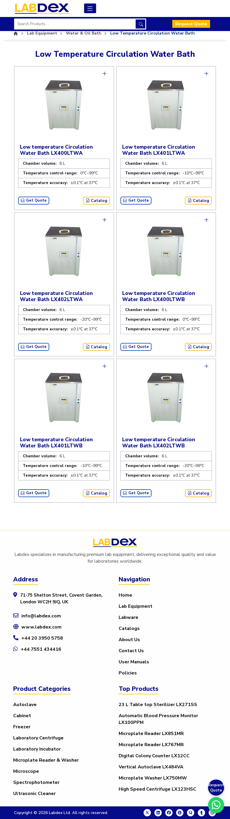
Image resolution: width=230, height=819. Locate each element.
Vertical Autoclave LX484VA (151, 767)
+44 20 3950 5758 (42, 638)
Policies (128, 673)
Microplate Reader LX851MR (151, 733)
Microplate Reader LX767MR (151, 744)
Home (125, 595)
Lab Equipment (135, 606)
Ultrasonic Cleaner (34, 793)
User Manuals (134, 662)
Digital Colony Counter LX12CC (154, 756)
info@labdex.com (41, 616)
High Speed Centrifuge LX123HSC (157, 789)
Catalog (96, 200)
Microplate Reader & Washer (46, 760)
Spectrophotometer (36, 782)
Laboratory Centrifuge (38, 738)
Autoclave (25, 704)
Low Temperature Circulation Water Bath (152, 33)
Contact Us (131, 651)
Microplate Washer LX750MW (153, 778)
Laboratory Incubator (37, 749)
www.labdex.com (41, 627)
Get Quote (34, 200)
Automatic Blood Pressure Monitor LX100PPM (158, 719)
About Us (129, 639)
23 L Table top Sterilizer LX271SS (158, 704)
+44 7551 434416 (41, 649)
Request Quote (191, 24)
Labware (128, 617)
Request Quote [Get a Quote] (216, 787)
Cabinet (22, 715)
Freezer (21, 727)
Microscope (26, 771)
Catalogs (129, 628)
